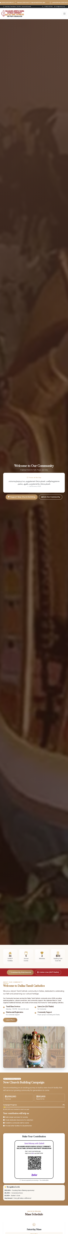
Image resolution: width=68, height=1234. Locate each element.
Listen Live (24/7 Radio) (48, 972)
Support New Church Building (21, 497)
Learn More (10, 1020)
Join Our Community (50, 497)
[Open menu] (64, 13)
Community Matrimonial (20, 972)
